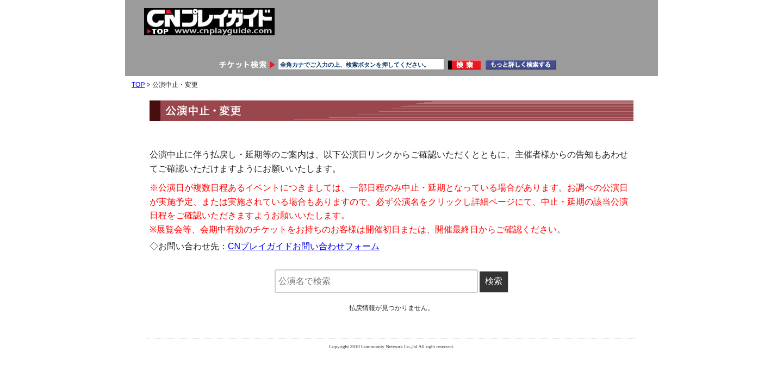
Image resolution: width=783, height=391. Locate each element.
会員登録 (186, 45)
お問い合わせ (515, 45)
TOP (138, 85)
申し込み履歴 (350, 45)
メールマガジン (597, 45)
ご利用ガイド (433, 45)
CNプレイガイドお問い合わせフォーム (304, 246)
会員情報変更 (268, 45)
